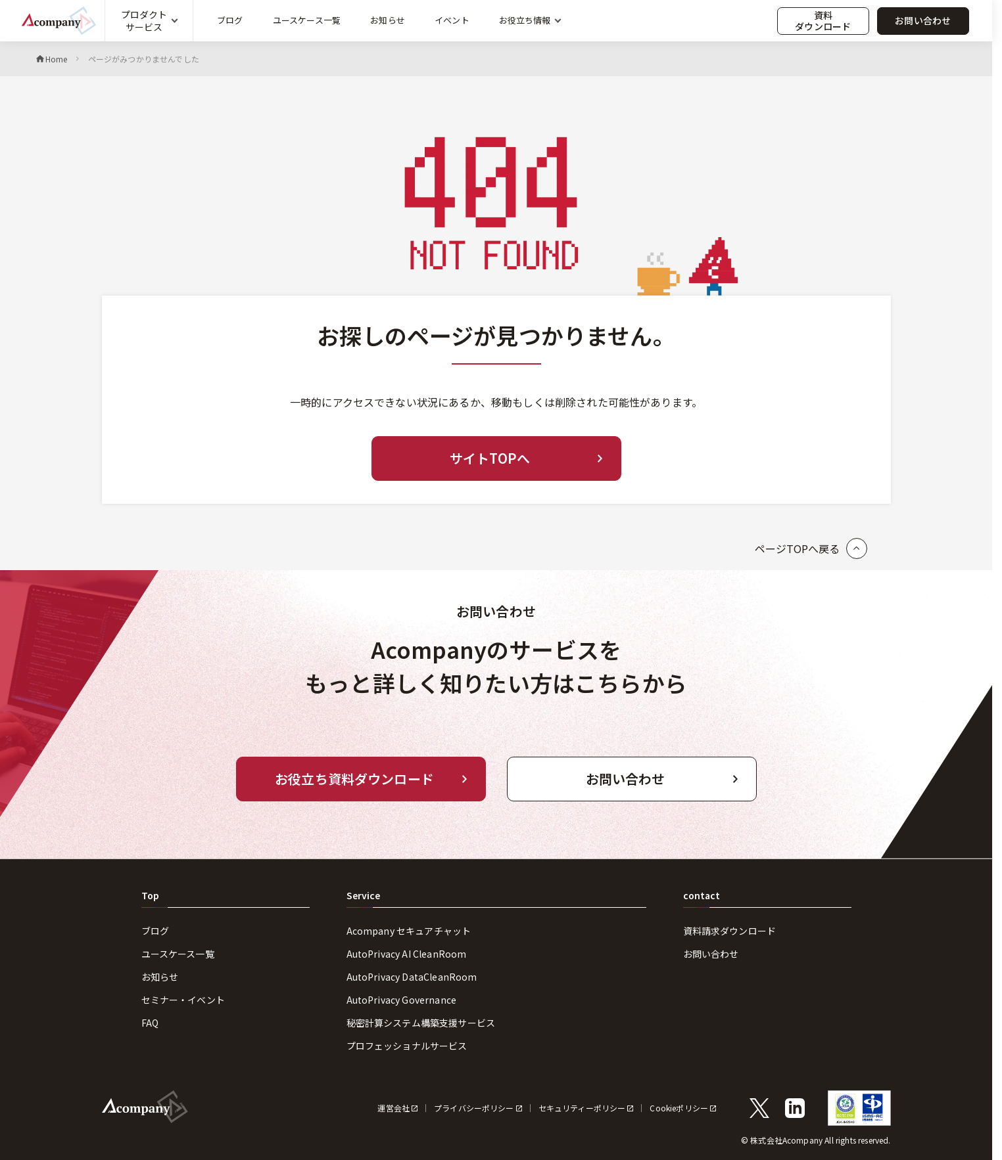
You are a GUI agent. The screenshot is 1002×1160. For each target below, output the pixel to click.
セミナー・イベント (183, 999)
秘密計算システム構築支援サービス (421, 1022)
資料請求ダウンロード (729, 930)
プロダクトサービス (144, 20)
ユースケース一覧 (307, 20)
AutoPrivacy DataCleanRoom (411, 976)
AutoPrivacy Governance (401, 999)
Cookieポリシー (679, 1108)
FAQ (149, 1022)
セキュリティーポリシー (582, 1108)
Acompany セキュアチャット (408, 930)
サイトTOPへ (490, 458)
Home (56, 58)
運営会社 (393, 1108)
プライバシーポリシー (474, 1108)
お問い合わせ (923, 20)
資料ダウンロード (823, 21)
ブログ (230, 20)
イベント (452, 20)
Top (150, 895)
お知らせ (387, 20)
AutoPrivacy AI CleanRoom (406, 953)
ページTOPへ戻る (797, 548)
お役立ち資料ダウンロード (354, 778)
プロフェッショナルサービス (406, 1045)
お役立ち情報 (524, 20)
